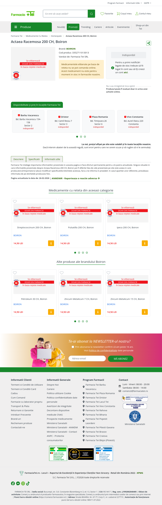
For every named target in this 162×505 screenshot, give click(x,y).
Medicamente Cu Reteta (36, 36)
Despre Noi (53, 384)
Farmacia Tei (16, 36)
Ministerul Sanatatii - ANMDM (62, 427)
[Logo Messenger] (18, 483)
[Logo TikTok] (28, 483)
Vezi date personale (108, 350)
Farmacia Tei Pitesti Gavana (98, 427)
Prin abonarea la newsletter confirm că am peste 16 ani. (104, 346)
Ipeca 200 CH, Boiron (128, 227)
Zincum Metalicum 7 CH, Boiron (80, 299)
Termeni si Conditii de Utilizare (27, 384)
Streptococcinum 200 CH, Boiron (34, 227)
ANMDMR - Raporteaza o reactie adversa (75, 178)
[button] (77, 136)
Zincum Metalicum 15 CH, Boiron (128, 299)
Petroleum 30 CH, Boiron (34, 299)
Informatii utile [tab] (52, 159)
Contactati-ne (18, 427)
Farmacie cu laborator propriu (26, 401)
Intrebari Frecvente (21, 414)
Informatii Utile (133, 3)
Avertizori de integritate (59, 406)
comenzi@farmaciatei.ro (135, 390)
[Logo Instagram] (23, 483)
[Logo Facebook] (13, 483)
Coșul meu (124, 13)
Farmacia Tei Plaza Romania (99, 393)
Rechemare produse (21, 423)
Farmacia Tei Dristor (95, 397)
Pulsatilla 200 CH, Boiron (81, 227)
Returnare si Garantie (22, 410)
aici (126, 72)
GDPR (147, 3)
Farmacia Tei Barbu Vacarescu (94, 386)
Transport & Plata (20, 406)
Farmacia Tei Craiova (95, 435)
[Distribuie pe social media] (148, 43)
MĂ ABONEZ (121, 358)
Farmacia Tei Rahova (95, 410)
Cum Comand (18, 397)
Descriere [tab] (18, 159)
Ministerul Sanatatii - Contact (62, 431)
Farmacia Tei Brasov (95, 431)
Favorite (106, 13)
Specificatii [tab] (34, 159)
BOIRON (70, 48)
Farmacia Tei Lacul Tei (96, 401)
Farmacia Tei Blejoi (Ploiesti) (99, 440)
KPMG (140, 472)
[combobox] (65, 14)
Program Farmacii (116, 3)
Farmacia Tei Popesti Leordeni (95, 421)
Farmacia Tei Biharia (95, 414)
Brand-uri (16, 418)
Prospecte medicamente (59, 418)
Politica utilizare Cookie (59, 393)
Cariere (50, 389)
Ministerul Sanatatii (57, 423)
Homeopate (56, 36)
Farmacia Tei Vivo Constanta (99, 406)
